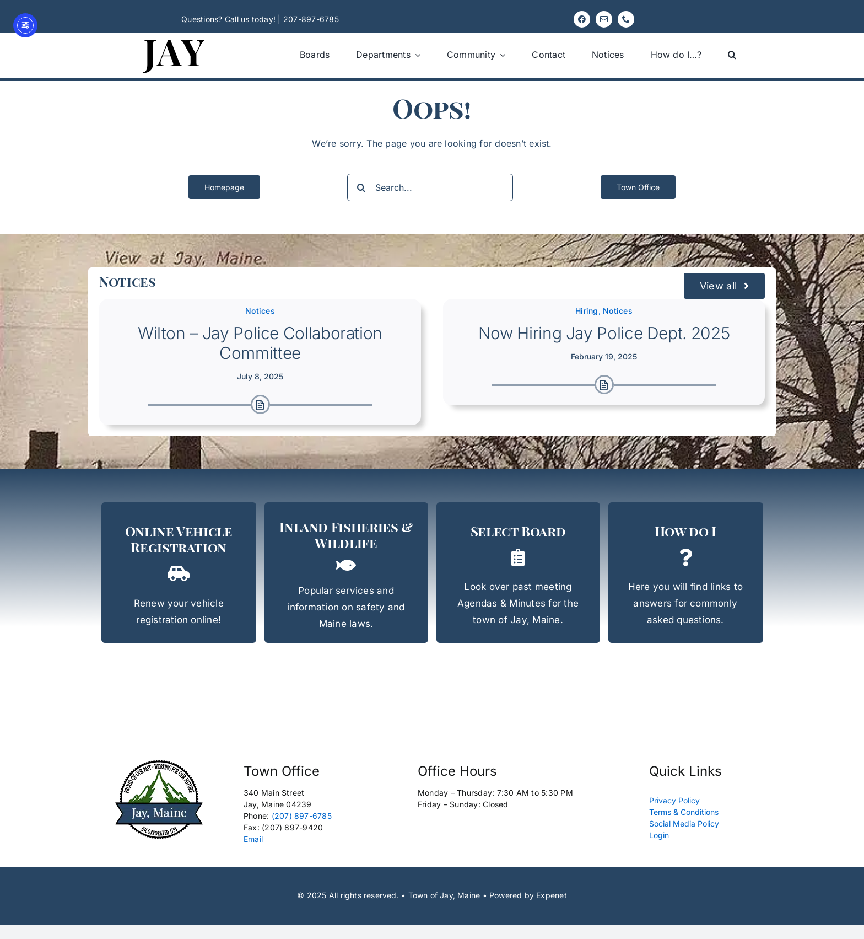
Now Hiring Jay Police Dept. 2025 (604, 333)
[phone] (626, 19)
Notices (260, 310)
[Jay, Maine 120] (174, 37)
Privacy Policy (674, 800)
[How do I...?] (685, 572)
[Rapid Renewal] (178, 572)
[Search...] (430, 187)
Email (253, 839)
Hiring (586, 310)
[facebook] (582, 19)
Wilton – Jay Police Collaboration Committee (260, 343)
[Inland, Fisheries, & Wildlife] (346, 572)
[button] (732, 55)
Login (659, 835)
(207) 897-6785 (302, 815)
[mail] (604, 19)
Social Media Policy (684, 823)
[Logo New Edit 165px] (159, 763)
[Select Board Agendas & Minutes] (518, 572)
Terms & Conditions (684, 812)
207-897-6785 (311, 19)
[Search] (361, 187)
